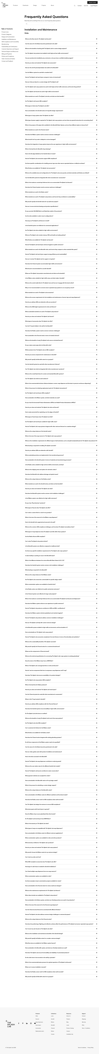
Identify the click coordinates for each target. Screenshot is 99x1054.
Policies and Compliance (8, 56)
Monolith (53, 1025)
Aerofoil (52, 1019)
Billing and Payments (7, 53)
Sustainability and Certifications (9, 46)
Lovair (67, 1025)
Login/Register (94, 5)
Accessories (38, 1028)
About (52, 5)
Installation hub (69, 1034)
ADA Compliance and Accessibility (10, 41)
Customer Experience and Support (10, 49)
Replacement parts (40, 1031)
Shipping (84, 1019)
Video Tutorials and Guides (8, 58)
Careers (68, 1031)
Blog (67, 1022)
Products (15, 5)
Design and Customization (8, 36)
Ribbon (52, 1022)
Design (35, 5)
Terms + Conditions (86, 1028)
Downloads (25, 5)
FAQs (83, 1025)
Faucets (37, 1019)
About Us (68, 1016)
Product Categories (6, 34)
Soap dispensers (39, 1022)
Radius (52, 1031)
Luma (52, 1016)
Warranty (84, 1022)
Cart (86, 5)
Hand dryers (38, 1025)
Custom (52, 1034)
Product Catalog (70, 1028)
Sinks (37, 1016)
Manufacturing (5, 44)
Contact (80, 5)
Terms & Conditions (82, 1047)
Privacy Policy (91, 1047)
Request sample (92, 2)
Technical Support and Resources (10, 51)
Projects (44, 5)
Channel (53, 1028)
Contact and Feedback (7, 61)
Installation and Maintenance (9, 39)
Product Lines (5, 32)
